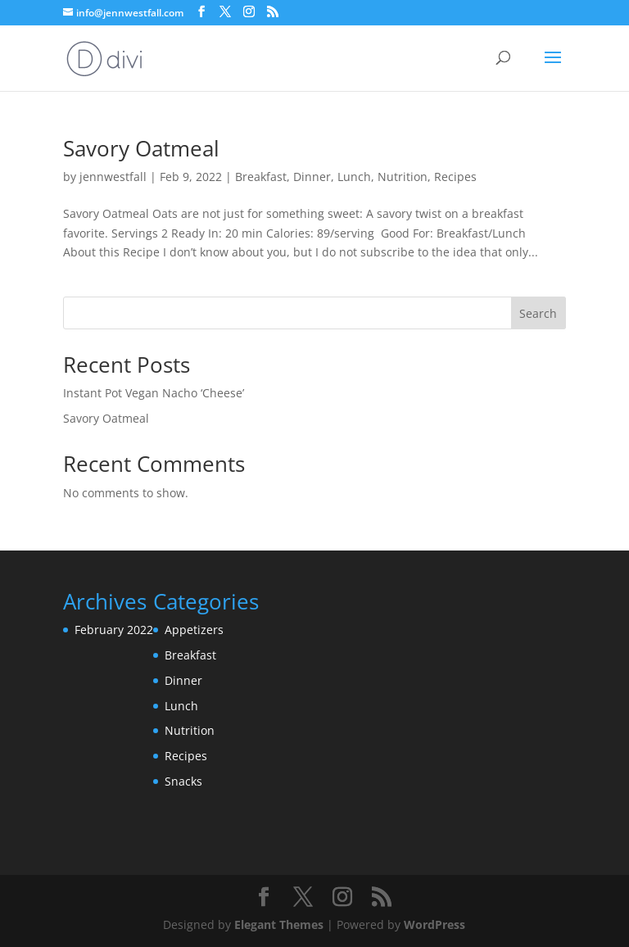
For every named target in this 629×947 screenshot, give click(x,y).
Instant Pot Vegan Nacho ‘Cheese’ (153, 393)
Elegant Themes (279, 924)
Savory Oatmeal (141, 148)
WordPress (434, 924)
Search (538, 313)
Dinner (312, 176)
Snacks (183, 781)
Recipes (455, 176)
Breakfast (261, 176)
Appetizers (194, 629)
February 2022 (114, 629)
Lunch (354, 176)
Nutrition (403, 176)
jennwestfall (113, 176)
